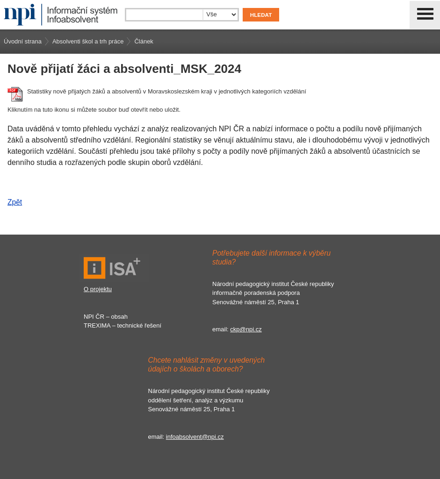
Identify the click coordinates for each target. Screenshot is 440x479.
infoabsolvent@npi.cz (195, 436)
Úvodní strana (23, 41)
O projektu (98, 289)
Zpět (14, 202)
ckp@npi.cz (245, 329)
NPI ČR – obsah (106, 316)
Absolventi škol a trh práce (87, 41)
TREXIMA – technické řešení (122, 325)
